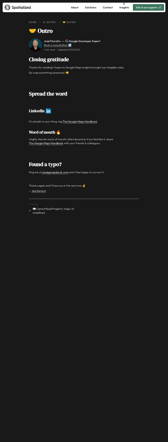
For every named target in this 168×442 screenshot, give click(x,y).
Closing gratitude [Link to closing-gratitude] (51, 59)
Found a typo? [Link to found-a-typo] (47, 164)
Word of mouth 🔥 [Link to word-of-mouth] (47, 132)
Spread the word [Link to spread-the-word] (50, 93)
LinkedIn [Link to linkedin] (42, 111)
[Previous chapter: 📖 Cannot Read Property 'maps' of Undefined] (56, 208)
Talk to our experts (148, 7)
